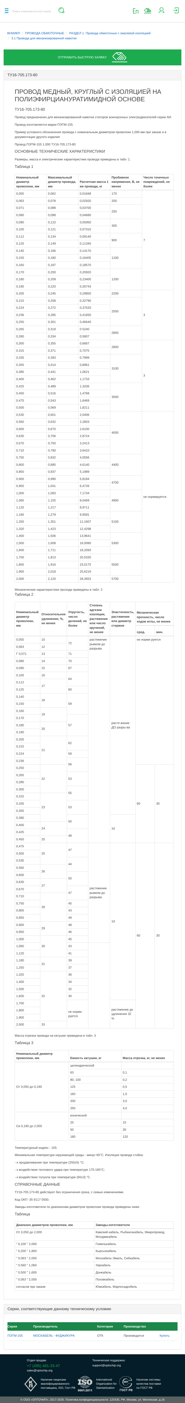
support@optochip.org (106, 1365)
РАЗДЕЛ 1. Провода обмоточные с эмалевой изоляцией (110, 33)
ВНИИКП (13, 33)
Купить (165, 1335)
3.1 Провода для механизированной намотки (44, 38)
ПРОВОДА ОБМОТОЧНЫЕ (44, 33)
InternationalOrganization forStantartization (106, 1383)
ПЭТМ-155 (15, 1335)
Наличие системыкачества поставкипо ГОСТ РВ (148, 1383)
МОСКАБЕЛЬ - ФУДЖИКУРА (54, 1335)
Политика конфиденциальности (86, 1399)
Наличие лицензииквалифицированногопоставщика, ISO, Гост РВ (58, 1383)
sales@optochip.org (40, 1370)
